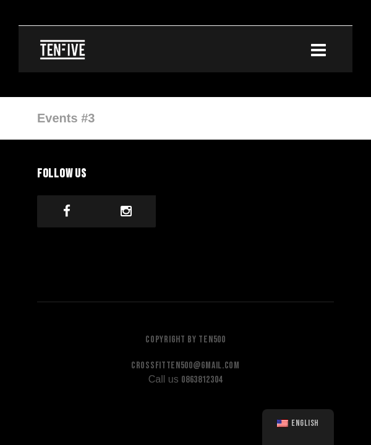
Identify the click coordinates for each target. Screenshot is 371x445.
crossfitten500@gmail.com (185, 365)
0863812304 (202, 380)
